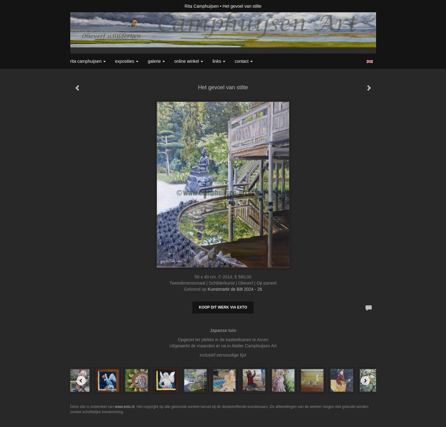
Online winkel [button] (188, 61)
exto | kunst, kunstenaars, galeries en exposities (87, 6)
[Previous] (81, 380)
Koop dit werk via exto (223, 307)
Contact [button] (244, 61)
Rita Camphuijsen (202, 6)
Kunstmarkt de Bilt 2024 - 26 (235, 289)
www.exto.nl (124, 407)
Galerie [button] (156, 61)
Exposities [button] (126, 61)
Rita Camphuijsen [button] (88, 61)
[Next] (365, 380)
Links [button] (218, 61)
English (369, 61)
